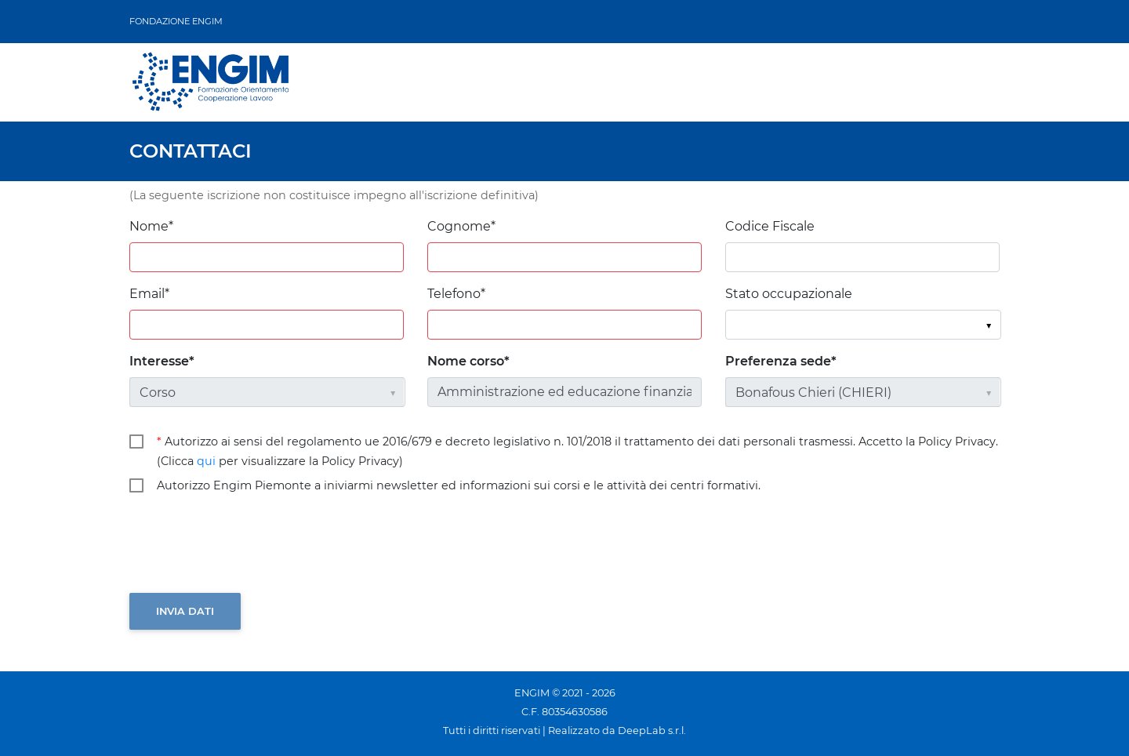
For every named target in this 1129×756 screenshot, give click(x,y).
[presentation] (248, 545)
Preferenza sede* (781, 361)
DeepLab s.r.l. (652, 730)
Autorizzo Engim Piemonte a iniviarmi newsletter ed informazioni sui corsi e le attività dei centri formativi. (459, 485)
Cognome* (461, 226)
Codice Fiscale (770, 226)
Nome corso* (468, 361)
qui (206, 461)
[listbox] (862, 325)
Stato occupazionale (788, 293)
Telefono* (456, 293)
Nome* (151, 226)
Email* (149, 293)
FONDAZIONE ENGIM (176, 21)
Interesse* (161, 361)
